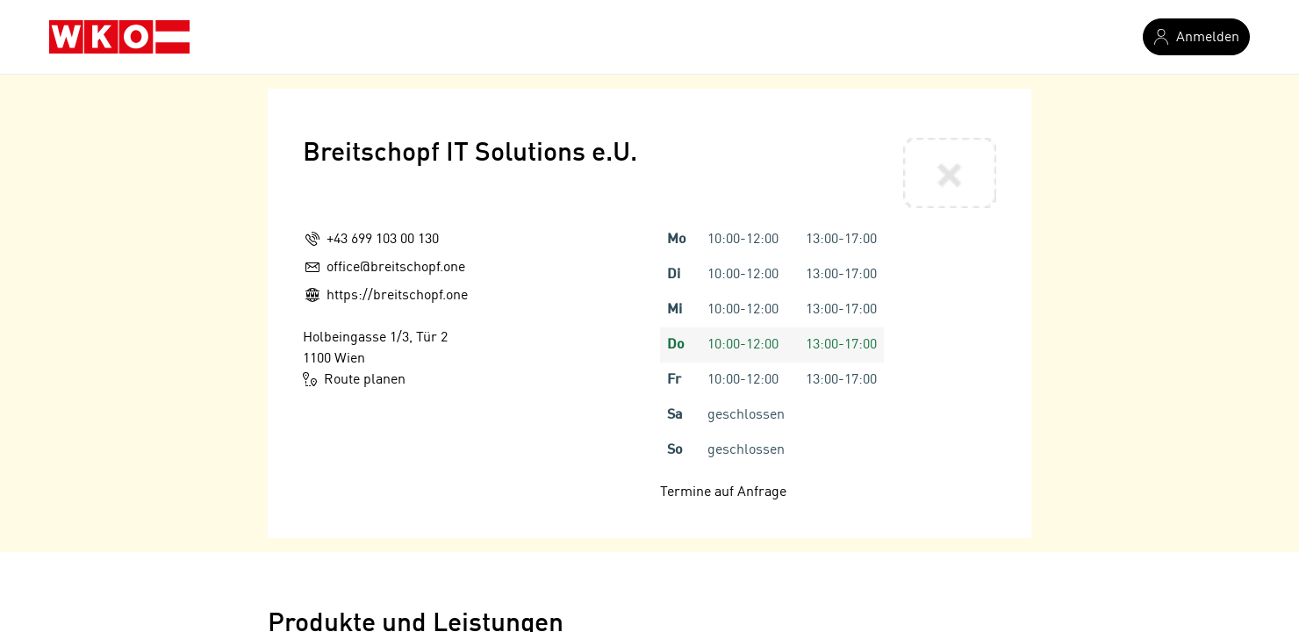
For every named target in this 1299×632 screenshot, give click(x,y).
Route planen (354, 379)
